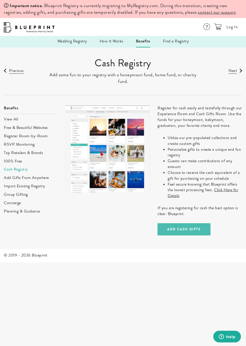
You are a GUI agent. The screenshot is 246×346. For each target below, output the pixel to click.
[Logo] (28, 27)
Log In (232, 27)
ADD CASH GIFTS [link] (184, 229)
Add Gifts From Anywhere (26, 177)
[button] (218, 26)
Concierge (12, 203)
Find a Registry (176, 41)
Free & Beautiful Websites (26, 127)
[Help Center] (207, 26)
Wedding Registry (72, 41)
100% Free (13, 161)
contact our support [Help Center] (217, 12)
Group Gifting (16, 194)
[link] (14, 71)
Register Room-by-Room (26, 136)
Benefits (143, 41)
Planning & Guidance (22, 211)
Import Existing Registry (24, 186)
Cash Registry (16, 169)
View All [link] (11, 119)
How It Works (111, 41)
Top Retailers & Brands (23, 153)
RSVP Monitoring (19, 144)
